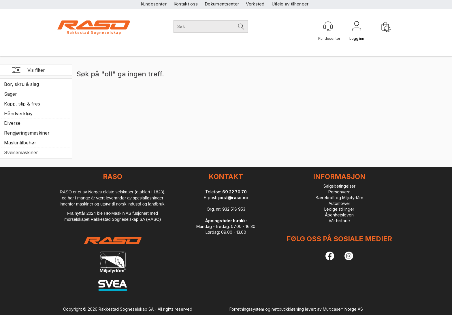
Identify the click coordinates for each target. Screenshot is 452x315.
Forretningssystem (246, 309)
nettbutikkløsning (288, 309)
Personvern (339, 191)
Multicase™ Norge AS (343, 309)
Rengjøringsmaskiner (27, 133)
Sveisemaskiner (21, 152)
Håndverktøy (18, 113)
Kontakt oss (186, 4)
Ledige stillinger (339, 209)
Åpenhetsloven (339, 214)
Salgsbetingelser (339, 186)
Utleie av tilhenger (290, 4)
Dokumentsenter (222, 4)
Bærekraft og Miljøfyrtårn (339, 197)
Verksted (255, 4)
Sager (10, 94)
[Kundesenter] (328, 26)
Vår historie (339, 220)
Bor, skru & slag (21, 84)
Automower (339, 203)
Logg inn (357, 27)
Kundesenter (154, 4)
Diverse (12, 123)
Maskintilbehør (20, 143)
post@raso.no (233, 197)
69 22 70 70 (234, 191)
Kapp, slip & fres (22, 104)
